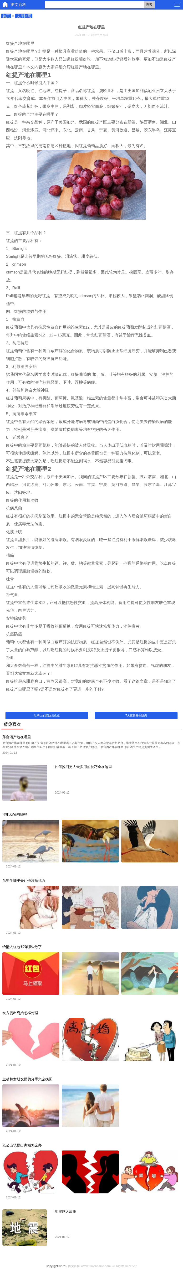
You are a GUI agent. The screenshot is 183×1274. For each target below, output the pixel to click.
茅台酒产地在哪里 (16, 737)
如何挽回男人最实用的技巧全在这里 (83, 767)
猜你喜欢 (12, 724)
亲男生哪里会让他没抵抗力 (23, 880)
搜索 (149, 4)
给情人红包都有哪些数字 (22, 947)
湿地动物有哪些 (14, 814)
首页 (6, 16)
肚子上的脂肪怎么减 (47, 715)
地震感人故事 (65, 1211)
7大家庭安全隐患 (136, 715)
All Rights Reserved (101, 1266)
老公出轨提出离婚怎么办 (22, 1145)
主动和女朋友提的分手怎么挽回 (27, 1079)
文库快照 (24, 16)
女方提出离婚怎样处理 (20, 1013)
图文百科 (18, 5)
